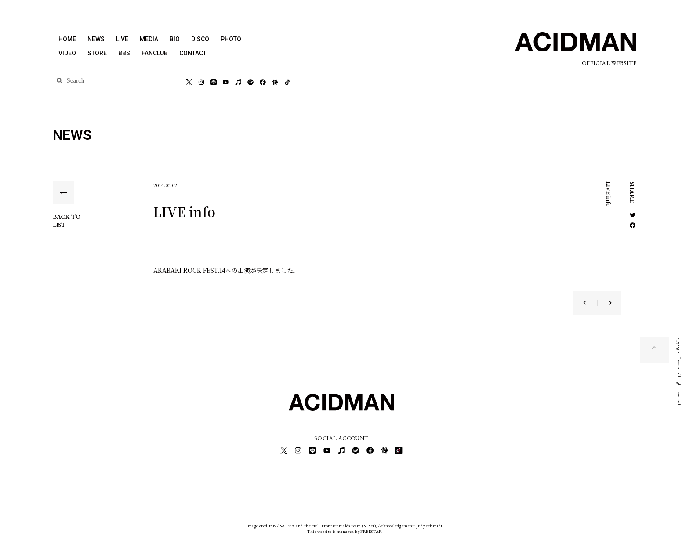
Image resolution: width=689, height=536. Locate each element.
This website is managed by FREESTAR (344, 529)
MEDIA (149, 39)
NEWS (96, 39)
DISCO (200, 39)
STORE (97, 53)
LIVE (122, 39)
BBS (124, 53)
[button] (632, 215)
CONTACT (193, 53)
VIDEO (67, 53)
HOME (67, 39)
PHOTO (231, 39)
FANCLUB (154, 53)
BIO (175, 39)
